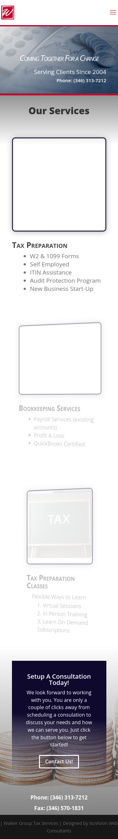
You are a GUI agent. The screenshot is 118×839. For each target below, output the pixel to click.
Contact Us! (59, 761)
